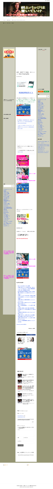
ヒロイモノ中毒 (6, 192)
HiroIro (5, 213)
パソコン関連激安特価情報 (8, 208)
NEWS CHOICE (40, 110)
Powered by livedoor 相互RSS (21, 324)
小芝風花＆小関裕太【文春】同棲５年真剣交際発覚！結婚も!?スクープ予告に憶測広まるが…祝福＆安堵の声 (27, 309)
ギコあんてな (6, 194)
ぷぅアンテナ (6, 205)
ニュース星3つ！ (6, 215)
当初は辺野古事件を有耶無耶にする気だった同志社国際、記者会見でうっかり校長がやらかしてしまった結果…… (26, 293)
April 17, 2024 (20, 151)
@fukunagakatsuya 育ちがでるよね (43, 144)
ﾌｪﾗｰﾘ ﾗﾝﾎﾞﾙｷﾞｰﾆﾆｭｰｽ (41, 126)
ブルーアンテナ (6, 217)
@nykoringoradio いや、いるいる (43, 151)
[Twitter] (21, 334)
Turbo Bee (5, 209)
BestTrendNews (6, 212)
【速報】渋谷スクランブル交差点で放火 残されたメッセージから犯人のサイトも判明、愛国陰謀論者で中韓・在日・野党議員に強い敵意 (26, 289)
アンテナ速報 (6, 216)
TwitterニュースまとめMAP (8, 221)
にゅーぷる (5, 222)
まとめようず (6, 214)
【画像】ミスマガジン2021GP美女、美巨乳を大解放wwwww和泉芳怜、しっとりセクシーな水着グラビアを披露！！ (27, 297)
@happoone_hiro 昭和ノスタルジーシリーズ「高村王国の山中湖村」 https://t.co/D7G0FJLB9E (28, 400)
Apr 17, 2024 (20, 128)
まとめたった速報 (6, 193)
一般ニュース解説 (32, 328)
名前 (18, 437)
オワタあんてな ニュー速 (8, 189)
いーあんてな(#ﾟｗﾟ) (7, 218)
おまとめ (5, 202)
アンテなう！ (40, 135)
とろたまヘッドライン (7, 195)
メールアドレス (25, 437)
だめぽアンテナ (40, 102)
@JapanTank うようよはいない (27, 393)
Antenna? (5, 199)
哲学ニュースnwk (40, 134)
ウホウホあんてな (6, 198)
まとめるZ (5, 201)
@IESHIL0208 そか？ (41, 149)
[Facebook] (31, 334)
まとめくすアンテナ (7, 204)
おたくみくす (6, 211)
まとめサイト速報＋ (7, 203)
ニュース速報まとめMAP (7, 223)
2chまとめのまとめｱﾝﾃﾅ (7, 207)
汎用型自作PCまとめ (7, 200)
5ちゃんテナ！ (6, 210)
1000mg (39, 101)
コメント (19, 429)
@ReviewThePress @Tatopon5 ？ (43, 152)
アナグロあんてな (6, 197)
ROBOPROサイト (26, 93)
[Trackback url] (26, 455)
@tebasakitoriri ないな (41, 148)
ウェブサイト (19, 441)
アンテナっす (6, 220)
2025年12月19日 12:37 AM (21, 417)
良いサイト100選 (6, 196)
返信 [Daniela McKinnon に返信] (32, 421)
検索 (13, 186)
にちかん (5, 190)
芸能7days (39, 119)
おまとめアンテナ (40, 136)
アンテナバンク (6, 206)
